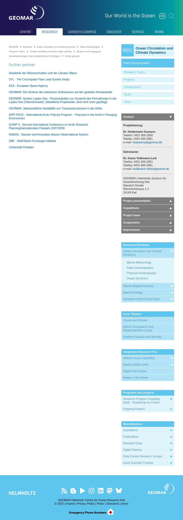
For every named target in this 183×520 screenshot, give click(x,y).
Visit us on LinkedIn (101, 491)
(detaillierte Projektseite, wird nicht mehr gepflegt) (76, 102)
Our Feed (64, 491)
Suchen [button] (171, 16)
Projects (129, 79)
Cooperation (147, 222)
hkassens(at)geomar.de (147, 142)
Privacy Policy (86, 503)
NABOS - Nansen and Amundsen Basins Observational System (48, 134)
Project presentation (147, 200)
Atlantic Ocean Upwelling (139, 358)
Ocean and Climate (135, 320)
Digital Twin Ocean (135, 371)
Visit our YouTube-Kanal (82, 491)
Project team (147, 215)
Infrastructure (132, 87)
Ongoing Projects (134, 408)
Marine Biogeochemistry (138, 285)
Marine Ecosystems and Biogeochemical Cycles (138, 328)
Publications (130, 436)
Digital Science (132, 449)
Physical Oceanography (142, 273)
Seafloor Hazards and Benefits (142, 336)
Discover (114, 32)
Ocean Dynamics (137, 278)
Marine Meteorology (139, 262)
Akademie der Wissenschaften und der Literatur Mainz (43, 73)
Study (127, 94)
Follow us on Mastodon (110, 491)
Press (100, 503)
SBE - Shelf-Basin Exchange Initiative (32, 140)
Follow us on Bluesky (119, 491)
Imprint (70, 503)
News (159, 32)
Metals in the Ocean (135, 377)
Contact (147, 116)
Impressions (147, 229)
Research (49, 32)
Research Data (132, 443)
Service (138, 32)
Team (127, 101)
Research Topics (17, 51)
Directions (112, 503)
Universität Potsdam (21, 147)
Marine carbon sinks (135, 364)
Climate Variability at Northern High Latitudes (51, 51)
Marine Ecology (133, 292)
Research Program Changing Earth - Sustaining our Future (141, 400)
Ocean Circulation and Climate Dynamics (56, 47)
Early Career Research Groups (142, 456)
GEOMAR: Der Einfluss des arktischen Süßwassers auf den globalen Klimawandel (60, 92)
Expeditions (147, 208)
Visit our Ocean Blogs (73, 491)
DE (162, 15)
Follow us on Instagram (91, 491)
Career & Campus (82, 32)
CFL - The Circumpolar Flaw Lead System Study (39, 79)
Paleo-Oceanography (90, 47)
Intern (124, 503)
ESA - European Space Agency (28, 85)
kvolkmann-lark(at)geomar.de (150, 168)
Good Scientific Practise (138, 462)
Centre (25, 32)
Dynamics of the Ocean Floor (141, 299)
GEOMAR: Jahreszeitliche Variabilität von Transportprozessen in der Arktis (55, 108)
